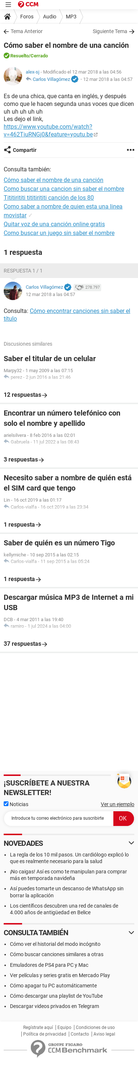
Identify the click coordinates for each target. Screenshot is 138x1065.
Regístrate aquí (38, 1027)
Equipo (64, 1027)
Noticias (16, 804)
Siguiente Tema (110, 31)
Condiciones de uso (95, 1027)
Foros (26, 16)
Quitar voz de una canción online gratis (54, 224)
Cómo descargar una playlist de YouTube (56, 996)
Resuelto (19, 55)
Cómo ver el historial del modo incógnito (55, 944)
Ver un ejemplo (117, 804)
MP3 (71, 16)
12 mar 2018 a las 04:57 (107, 79)
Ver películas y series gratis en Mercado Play (60, 975)
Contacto (80, 1034)
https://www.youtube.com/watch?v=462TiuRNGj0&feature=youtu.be (48, 130)
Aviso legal (104, 1034)
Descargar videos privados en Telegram (54, 1006)
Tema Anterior (27, 31)
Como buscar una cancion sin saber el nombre (64, 188)
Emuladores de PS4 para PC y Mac (49, 965)
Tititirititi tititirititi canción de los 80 (49, 197)
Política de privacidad (44, 1034)
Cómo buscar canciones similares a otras (56, 954)
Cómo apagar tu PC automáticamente (53, 986)
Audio (49, 16)
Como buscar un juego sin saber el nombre (59, 232)
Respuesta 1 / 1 (23, 271)
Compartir (24, 150)
